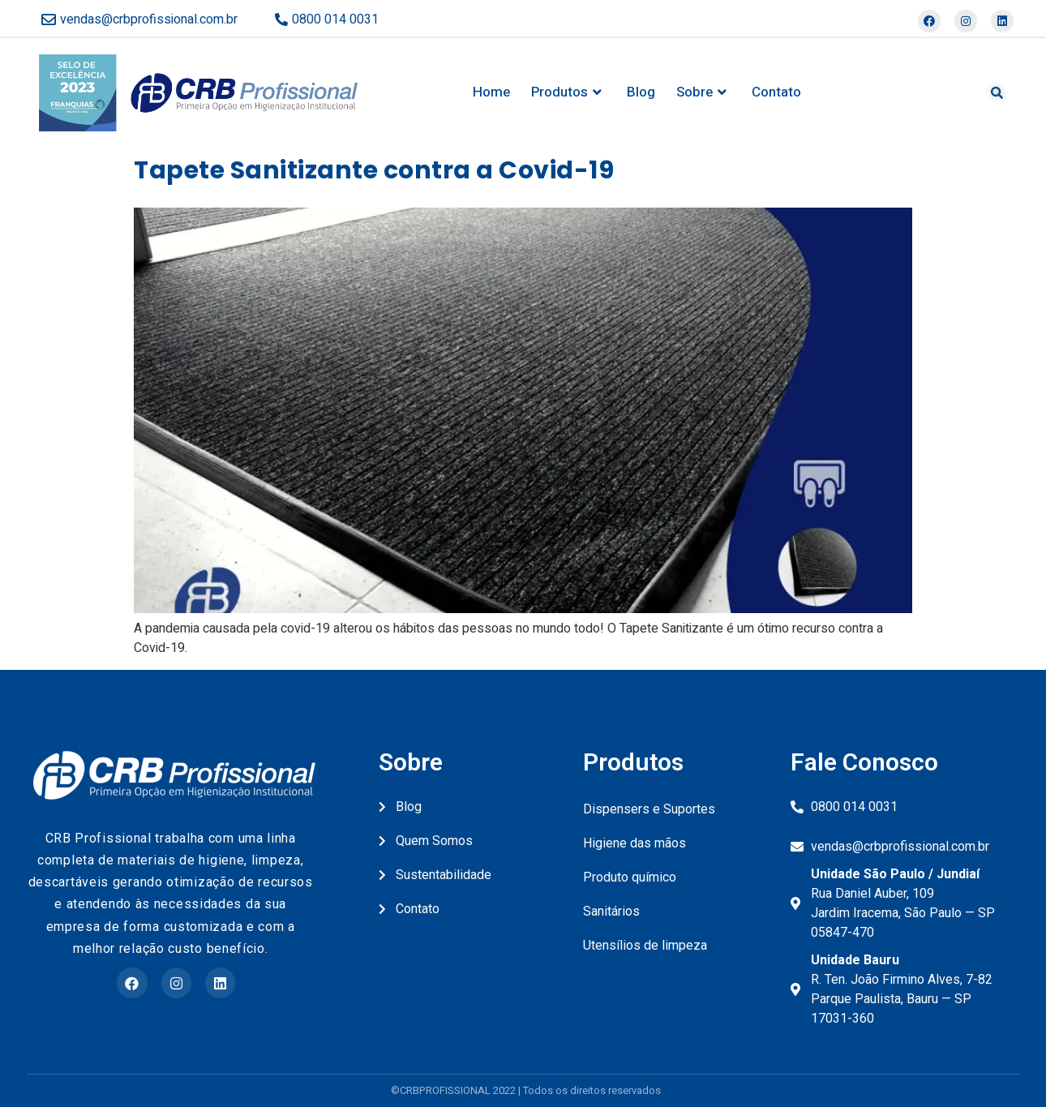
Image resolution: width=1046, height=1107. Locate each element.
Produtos (568, 92)
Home (491, 92)
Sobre (703, 92)
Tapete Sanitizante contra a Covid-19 (374, 170)
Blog (641, 92)
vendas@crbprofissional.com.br (149, 19)
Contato (776, 92)
